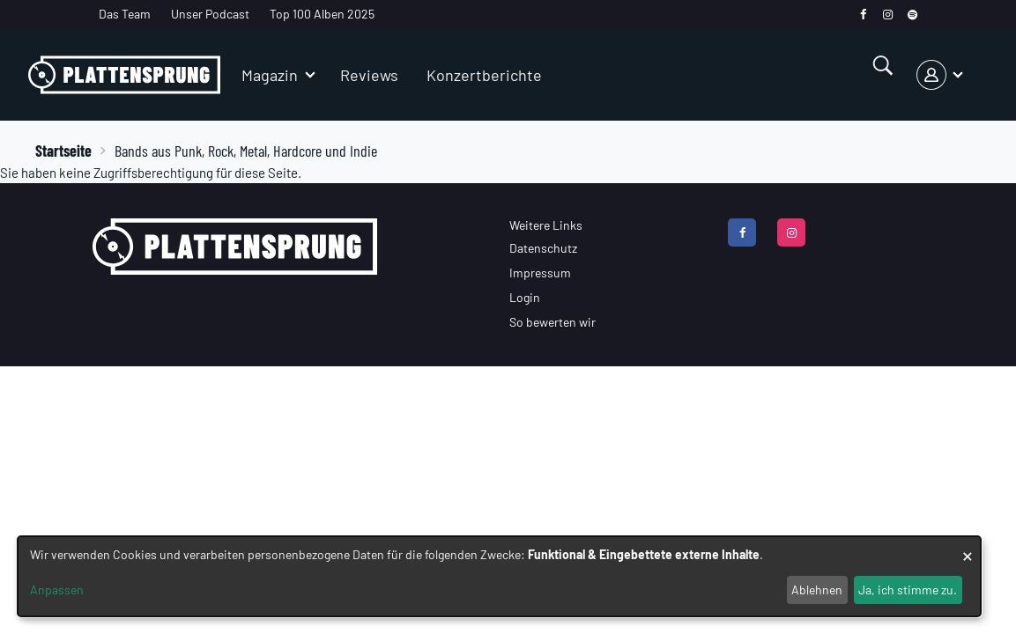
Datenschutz (543, 247)
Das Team (125, 13)
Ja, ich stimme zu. (907, 589)
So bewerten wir (552, 321)
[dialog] (499, 576)
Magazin (269, 75)
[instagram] (888, 14)
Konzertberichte (484, 75)
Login (524, 297)
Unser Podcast (210, 13)
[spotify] (912, 14)
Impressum (540, 272)
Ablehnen (816, 589)
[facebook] (863, 14)
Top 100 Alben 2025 (322, 13)
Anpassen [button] (57, 589)
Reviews (369, 75)
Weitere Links (545, 224)
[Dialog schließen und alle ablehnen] (967, 547)
